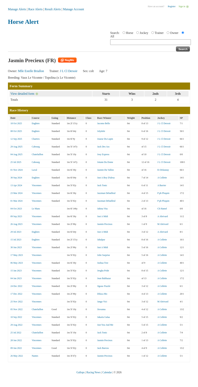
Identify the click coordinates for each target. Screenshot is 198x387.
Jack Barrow (103, 348)
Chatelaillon (37, 154)
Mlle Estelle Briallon (31, 71)
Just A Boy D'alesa (106, 177)
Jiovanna (101, 309)
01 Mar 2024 (16, 201)
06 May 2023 (16, 262)
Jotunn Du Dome (105, 162)
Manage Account (73, 9)
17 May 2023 (16, 255)
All (112, 36)
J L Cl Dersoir (69, 71)
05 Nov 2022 (16, 309)
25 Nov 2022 (16, 301)
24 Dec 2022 (16, 286)
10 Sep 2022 (16, 317)
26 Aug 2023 (16, 224)
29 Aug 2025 (16, 146)
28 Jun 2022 (16, 340)
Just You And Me (105, 324)
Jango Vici (102, 301)
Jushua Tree (102, 262)
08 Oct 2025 (16, 131)
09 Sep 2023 (16, 216)
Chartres (36, 139)
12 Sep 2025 (16, 139)
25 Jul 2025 (15, 162)
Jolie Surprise (103, 255)
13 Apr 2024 (16, 185)
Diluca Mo (102, 293)
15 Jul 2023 (15, 239)
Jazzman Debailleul (106, 193)
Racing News (93, 372)
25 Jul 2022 (15, 332)
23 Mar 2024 (16, 193)
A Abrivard (162, 216)
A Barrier (161, 185)
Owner (174, 32)
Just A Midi (102, 216)
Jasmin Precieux (104, 224)
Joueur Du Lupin (105, 139)
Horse (129, 32)
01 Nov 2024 (16, 170)
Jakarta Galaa (103, 317)
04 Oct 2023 (16, 208)
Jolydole (101, 131)
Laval (34, 170)
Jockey (144, 32)
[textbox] (150, 42)
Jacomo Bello (103, 123)
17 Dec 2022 (16, 293)
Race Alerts (35, 9)
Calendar (107, 372)
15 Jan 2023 (16, 270)
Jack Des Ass (103, 146)
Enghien (35, 123)
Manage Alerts (17, 9)
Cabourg (36, 146)
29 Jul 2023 (15, 231)
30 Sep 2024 (16, 177)
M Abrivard (162, 224)
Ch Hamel (162, 208)
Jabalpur (101, 239)
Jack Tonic (102, 185)
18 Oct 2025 (16, 123)
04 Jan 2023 (16, 278)
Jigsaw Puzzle (103, 286)
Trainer (159, 32)
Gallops (80, 372)
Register (172, 6)
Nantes (35, 355)
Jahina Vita (102, 208)
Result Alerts (53, 9)
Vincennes (36, 185)
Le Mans (36, 208)
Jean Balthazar (104, 278)
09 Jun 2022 (16, 348)
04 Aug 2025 (16, 154)
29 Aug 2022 (16, 324)
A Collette (162, 177)
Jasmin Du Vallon (105, 170)
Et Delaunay (163, 170)
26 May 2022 (16, 355)
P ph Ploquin (163, 193)
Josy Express (103, 154)
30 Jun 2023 (16, 247)
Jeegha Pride (103, 270)
